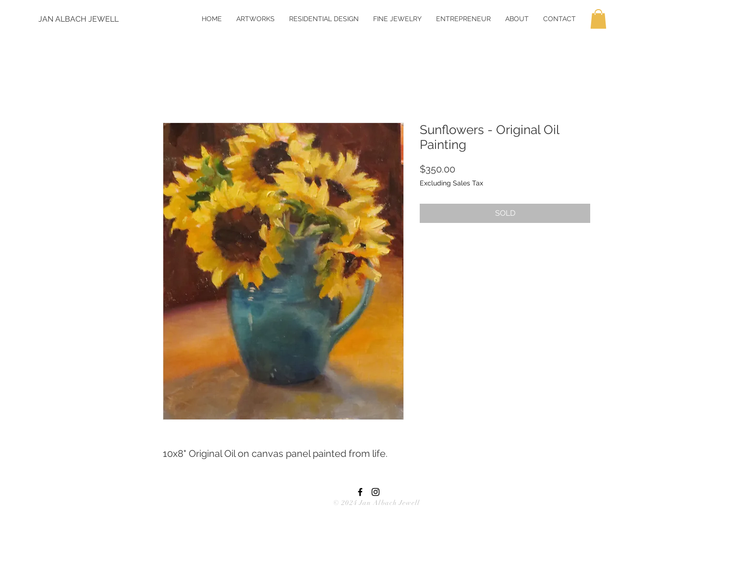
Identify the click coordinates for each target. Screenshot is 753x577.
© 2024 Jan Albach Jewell (376, 503)
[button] (598, 19)
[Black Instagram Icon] (375, 492)
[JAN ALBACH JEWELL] (78, 19)
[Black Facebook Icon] (360, 492)
